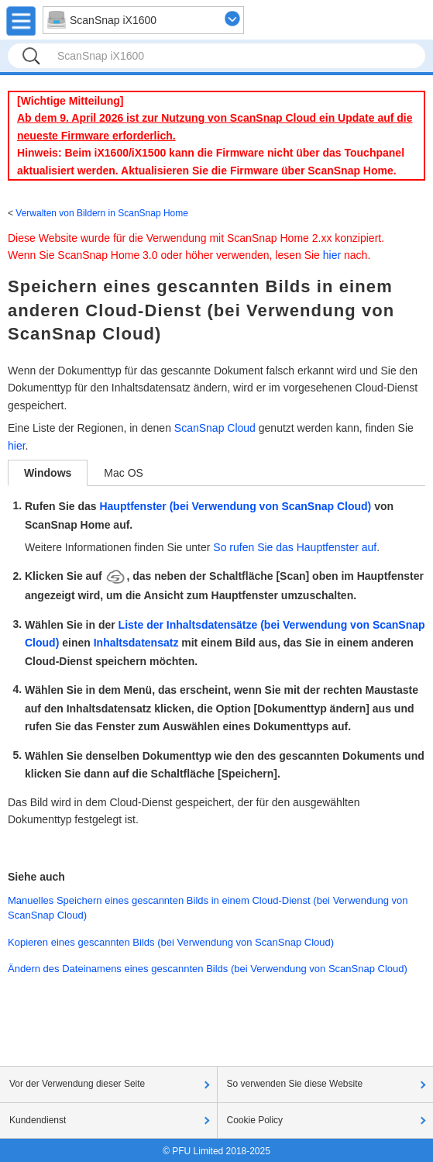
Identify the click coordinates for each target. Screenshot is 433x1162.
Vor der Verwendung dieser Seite (77, 1083)
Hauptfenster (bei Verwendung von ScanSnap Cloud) (235, 506)
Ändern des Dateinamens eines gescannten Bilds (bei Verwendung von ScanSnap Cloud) (207, 968)
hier (332, 255)
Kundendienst (37, 1120)
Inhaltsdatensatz (136, 642)
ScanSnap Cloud (215, 428)
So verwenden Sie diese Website (295, 1083)
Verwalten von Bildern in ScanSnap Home (101, 213)
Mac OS (123, 473)
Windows (47, 473)
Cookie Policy (255, 1120)
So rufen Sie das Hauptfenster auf (294, 547)
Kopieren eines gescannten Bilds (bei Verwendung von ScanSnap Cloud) (171, 942)
